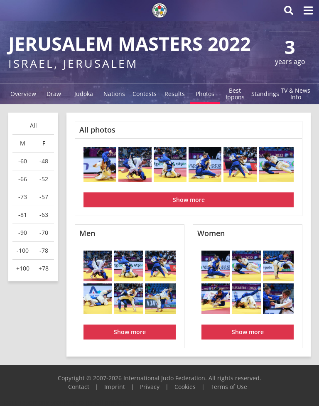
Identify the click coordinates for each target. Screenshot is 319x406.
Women (211, 233)
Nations (114, 94)
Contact (78, 387)
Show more (189, 200)
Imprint (114, 387)
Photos (205, 94)
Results (174, 94)
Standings (265, 94)
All (33, 125)
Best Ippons (235, 93)
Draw (54, 94)
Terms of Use (229, 387)
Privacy (150, 387)
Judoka (83, 94)
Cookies (185, 387)
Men (87, 233)
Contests (145, 94)
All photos (97, 130)
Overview (23, 94)
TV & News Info (295, 93)
